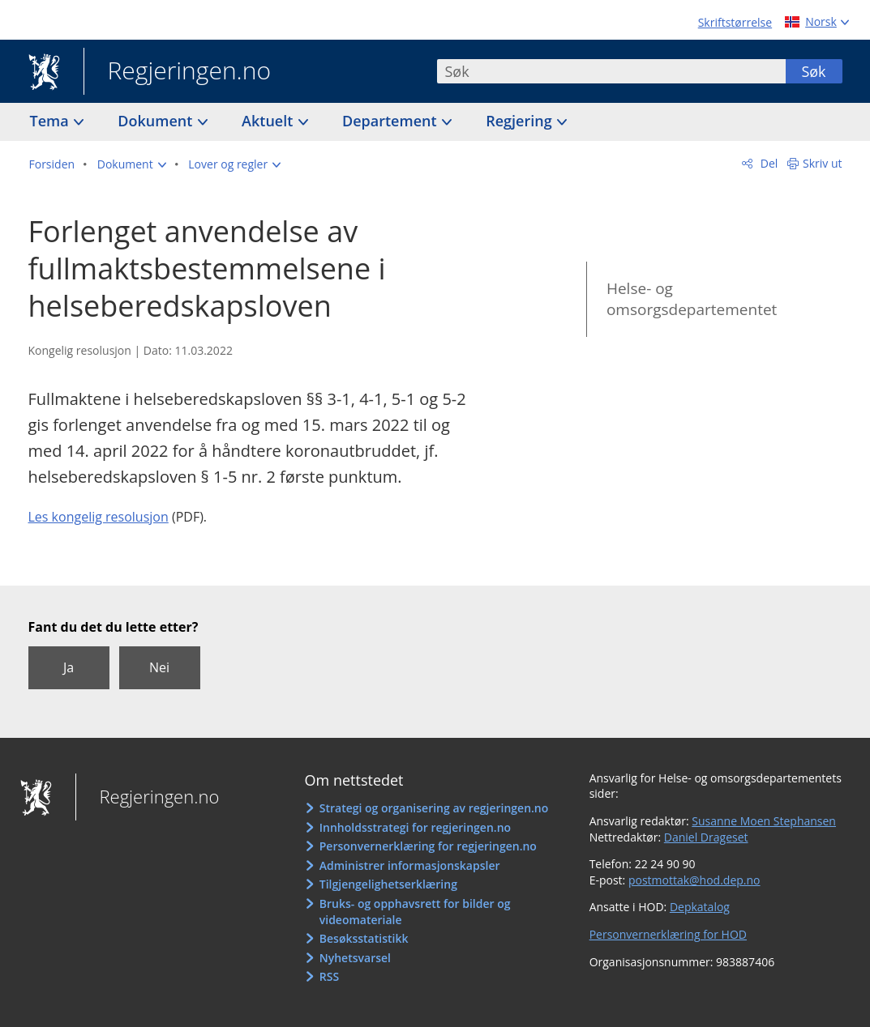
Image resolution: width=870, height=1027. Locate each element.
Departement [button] (391, 120)
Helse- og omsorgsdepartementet (691, 299)
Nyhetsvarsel (355, 957)
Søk (813, 71)
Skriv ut (822, 163)
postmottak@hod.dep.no (694, 880)
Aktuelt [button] (269, 120)
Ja (68, 667)
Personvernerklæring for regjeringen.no (428, 846)
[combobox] (611, 71)
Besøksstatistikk (364, 938)
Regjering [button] (520, 120)
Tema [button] (51, 120)
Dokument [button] (157, 120)
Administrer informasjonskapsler (409, 865)
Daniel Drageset (706, 837)
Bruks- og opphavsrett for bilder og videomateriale (415, 911)
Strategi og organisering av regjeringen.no (434, 808)
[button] (131, 164)
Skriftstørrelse (735, 22)
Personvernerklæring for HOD (668, 934)
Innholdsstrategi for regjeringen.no (415, 827)
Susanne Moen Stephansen (764, 821)
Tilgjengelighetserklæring (388, 884)
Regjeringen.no (178, 72)
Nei (159, 667)
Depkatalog (700, 906)
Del (767, 163)
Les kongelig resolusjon (98, 517)
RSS (329, 976)
